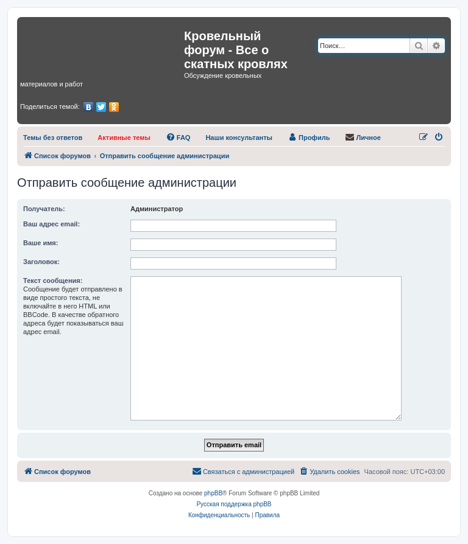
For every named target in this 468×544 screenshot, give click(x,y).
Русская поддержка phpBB (233, 504)
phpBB (213, 493)
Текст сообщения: (52, 280)
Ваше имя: (40, 242)
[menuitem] (52, 137)
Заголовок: (41, 261)
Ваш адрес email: (51, 224)
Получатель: (44, 208)
